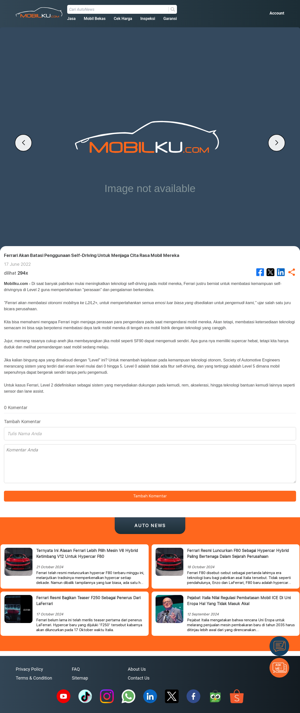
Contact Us (138, 678)
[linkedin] (280, 272)
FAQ (76, 669)
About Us (137, 669)
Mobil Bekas (94, 18)
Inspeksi (147, 18)
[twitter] (270, 272)
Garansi (170, 18)
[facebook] (260, 272)
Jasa (71, 18)
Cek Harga (123, 18)
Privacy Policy (29, 669)
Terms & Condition (34, 678)
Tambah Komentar (150, 496)
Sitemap (80, 678)
